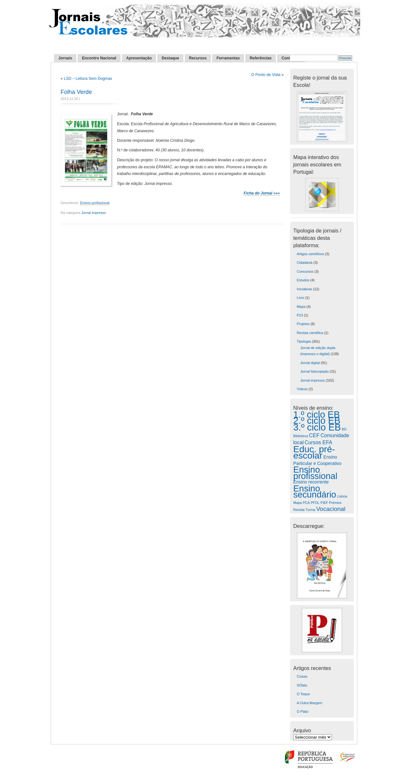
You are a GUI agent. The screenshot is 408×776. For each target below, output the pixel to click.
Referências (261, 58)
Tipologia (304, 341)
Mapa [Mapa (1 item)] (297, 503)
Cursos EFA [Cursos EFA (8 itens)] (318, 442)
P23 (300, 315)
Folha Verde (76, 91)
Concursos (305, 271)
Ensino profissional (94, 203)
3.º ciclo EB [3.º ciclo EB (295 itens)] (317, 427)
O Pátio (302, 711)
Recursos (198, 58)
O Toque (303, 694)
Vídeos (302, 389)
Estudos (303, 280)
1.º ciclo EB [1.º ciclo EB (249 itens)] (316, 414)
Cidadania (304, 262)
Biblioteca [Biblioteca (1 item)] (300, 436)
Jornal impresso (93, 213)
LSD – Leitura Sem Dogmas (88, 78)
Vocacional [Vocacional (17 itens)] (330, 509)
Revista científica (310, 333)
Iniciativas (304, 289)
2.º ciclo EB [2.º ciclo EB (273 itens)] (316, 420)
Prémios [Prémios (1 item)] (335, 503)
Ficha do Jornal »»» (262, 193)
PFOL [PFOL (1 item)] (315, 503)
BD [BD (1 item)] (344, 429)
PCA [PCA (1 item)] (306, 503)
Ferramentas (228, 58)
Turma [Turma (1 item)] (310, 510)
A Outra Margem (309, 703)
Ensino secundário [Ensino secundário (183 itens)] (314, 491)
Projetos (303, 324)
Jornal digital (310, 363)
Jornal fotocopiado (314, 371)
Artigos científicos (310, 254)
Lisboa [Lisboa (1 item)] (342, 496)
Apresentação (139, 58)
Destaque (170, 58)
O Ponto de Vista (265, 74)
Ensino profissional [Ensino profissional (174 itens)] (315, 473)
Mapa (301, 306)
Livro (300, 298)
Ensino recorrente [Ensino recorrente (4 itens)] (311, 481)
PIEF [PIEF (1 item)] (324, 503)
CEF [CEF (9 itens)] (314, 435)
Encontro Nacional (99, 58)
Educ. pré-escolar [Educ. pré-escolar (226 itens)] (314, 452)
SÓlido (302, 685)
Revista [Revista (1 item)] (299, 510)
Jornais (65, 58)
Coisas (302, 676)
